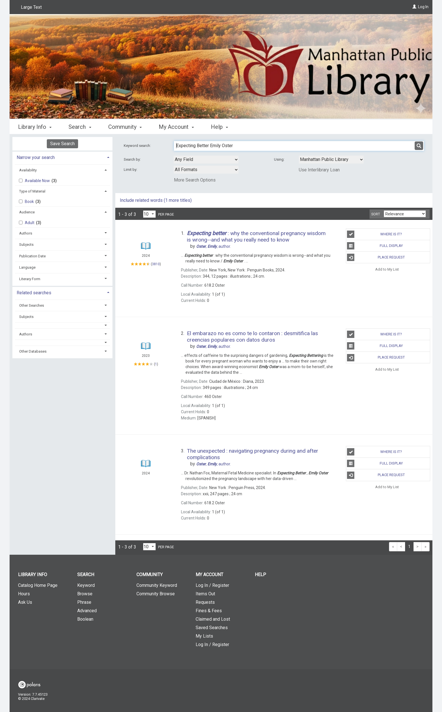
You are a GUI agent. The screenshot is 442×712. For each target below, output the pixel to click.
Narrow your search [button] (36, 157)
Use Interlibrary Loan (319, 170)
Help (260, 574)
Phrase (84, 602)
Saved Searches (212, 627)
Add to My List (387, 269)
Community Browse (155, 593)
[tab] (62, 157)
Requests (205, 602)
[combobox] (206, 159)
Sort (375, 214)
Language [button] (27, 267)
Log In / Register (212, 585)
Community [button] (125, 126)
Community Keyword (156, 585)
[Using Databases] (331, 159)
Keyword (86, 585)
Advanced (87, 610)
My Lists (204, 636)
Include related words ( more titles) (156, 200)
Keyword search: (138, 145)
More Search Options (195, 180)
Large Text (31, 7)
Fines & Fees (209, 610)
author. (213, 246)
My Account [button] (176, 126)
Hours (24, 593)
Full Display (375, 245)
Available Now (38, 180)
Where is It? (374, 234)
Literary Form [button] (29, 279)
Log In (423, 7)
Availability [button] (28, 170)
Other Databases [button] (33, 351)
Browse (84, 593)
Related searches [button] (34, 292)
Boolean (85, 619)
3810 (156, 264)
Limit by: (131, 169)
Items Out (205, 593)
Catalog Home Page (38, 585)
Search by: (133, 159)
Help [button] (219, 126)
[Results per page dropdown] (149, 214)
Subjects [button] (26, 244)
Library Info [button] (35, 126)
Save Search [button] (62, 143)
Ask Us (25, 602)
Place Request (376, 257)
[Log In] (414, 7)
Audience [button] (27, 212)
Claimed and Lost (213, 619)
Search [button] (79, 126)
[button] (62, 325)
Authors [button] (25, 233)
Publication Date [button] (32, 256)
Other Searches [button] (31, 305)
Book (30, 201)
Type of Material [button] (32, 191)
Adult (30, 222)
